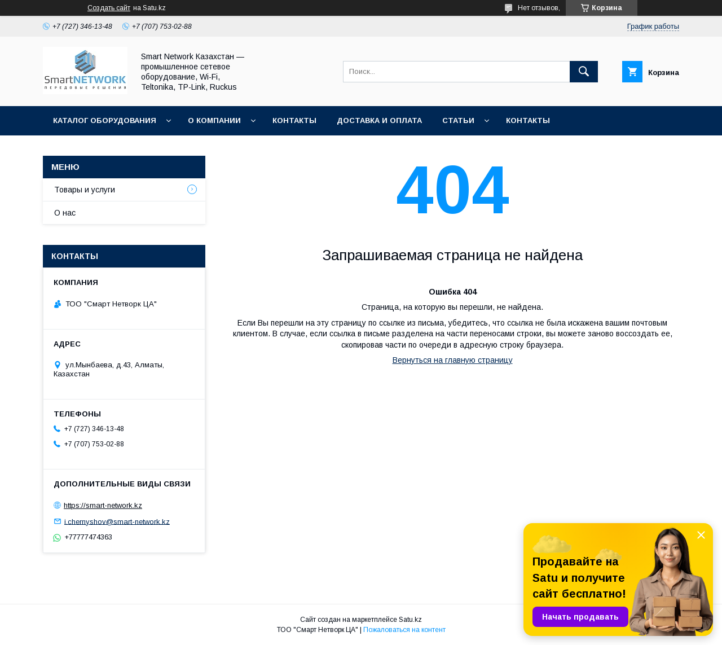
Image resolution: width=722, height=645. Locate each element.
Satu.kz (410, 620)
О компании (214, 120)
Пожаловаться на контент (404, 630)
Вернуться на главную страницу (453, 360)
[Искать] (584, 71)
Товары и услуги (84, 189)
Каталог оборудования (104, 120)
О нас (65, 212)
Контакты (294, 120)
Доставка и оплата (379, 120)
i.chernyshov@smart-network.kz (117, 521)
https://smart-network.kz (103, 505)
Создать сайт (108, 8)
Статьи (458, 120)
